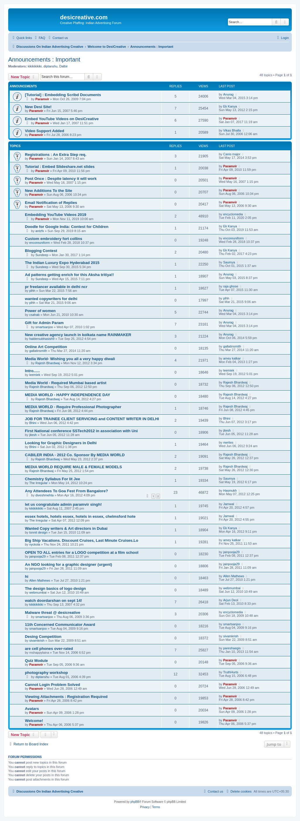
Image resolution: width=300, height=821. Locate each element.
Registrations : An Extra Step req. (55, 154)
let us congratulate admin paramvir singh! (63, 504)
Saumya (229, 262)
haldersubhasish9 (41, 338)
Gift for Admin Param (44, 323)
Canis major (232, 154)
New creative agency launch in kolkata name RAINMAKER (78, 335)
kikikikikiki (35, 66)
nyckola (34, 544)
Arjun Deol (230, 600)
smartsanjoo (44, 327)
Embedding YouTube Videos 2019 (55, 214)
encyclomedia (233, 214)
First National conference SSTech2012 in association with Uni (81, 431)
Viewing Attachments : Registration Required (66, 696)
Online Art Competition (46, 347)
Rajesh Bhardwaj (47, 363)
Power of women (40, 311)
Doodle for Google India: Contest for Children (66, 226)
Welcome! (34, 720)
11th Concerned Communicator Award (60, 624)
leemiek (34, 375)
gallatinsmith (38, 350)
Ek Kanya (230, 106)
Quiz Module (36, 660)
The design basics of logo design (55, 588)
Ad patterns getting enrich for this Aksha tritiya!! (69, 274)
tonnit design (38, 532)
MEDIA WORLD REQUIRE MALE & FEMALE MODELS (73, 467)
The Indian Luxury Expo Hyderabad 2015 (62, 262)
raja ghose (230, 286)
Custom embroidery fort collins (53, 238)
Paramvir (42, 99)
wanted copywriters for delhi (51, 299)
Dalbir (63, 66)
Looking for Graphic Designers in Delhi (61, 443)
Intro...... (32, 371)
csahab (34, 314)
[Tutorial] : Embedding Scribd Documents (63, 95)
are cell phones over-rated (49, 648)
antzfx (39, 231)
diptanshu (50, 66)
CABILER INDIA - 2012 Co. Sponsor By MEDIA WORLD (75, 455)
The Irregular (38, 483)
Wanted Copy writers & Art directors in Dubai (66, 528)
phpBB (134, 801)
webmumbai (38, 592)
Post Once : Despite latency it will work (61, 178)
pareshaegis (232, 648)
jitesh (33, 435)
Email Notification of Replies (51, 202)
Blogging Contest (41, 250)
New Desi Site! (38, 107)
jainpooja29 (37, 556)
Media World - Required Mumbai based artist (65, 383)
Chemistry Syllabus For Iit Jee (52, 479)
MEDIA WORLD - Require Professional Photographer (73, 407)
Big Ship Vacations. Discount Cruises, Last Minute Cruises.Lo (81, 540)
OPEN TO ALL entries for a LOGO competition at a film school (81, 552)
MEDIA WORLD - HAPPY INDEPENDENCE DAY (67, 395)
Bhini (32, 423)
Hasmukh (230, 490)
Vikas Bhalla (232, 130)
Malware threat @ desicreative (52, 612)
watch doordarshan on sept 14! (53, 600)
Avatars (32, 708)
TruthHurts (230, 672)
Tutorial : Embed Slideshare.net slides (60, 166)
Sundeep (41, 255)
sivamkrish (37, 640)
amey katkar (232, 358)
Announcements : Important (44, 59)
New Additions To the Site (48, 190)
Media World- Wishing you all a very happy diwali (70, 359)
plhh (32, 290)
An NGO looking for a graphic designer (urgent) (68, 564)
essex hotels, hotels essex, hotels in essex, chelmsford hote (80, 516)
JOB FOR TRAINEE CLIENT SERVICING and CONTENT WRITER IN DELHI (92, 419)
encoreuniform (39, 242)
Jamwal (228, 504)
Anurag (228, 94)
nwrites (228, 442)
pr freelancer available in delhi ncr (56, 287)
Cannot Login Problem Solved (52, 684)
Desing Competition (43, 636)
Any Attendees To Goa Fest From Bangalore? (66, 491)
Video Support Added (44, 131)
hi (26, 576)
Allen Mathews (39, 580)
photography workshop (46, 672)
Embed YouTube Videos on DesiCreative (62, 119)
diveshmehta (44, 495)
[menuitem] (39, 37)
